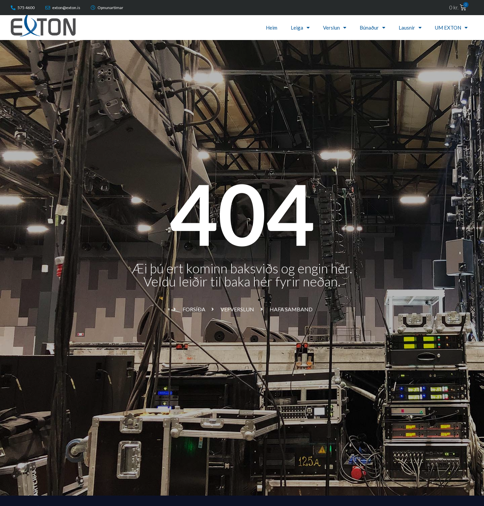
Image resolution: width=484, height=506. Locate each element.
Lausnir (410, 27)
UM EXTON (451, 27)
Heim (271, 28)
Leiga (300, 27)
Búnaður (372, 27)
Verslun (334, 27)
